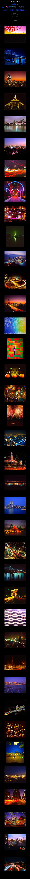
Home (15, 3)
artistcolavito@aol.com (15, 14)
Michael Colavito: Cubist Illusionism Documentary (15, 9)
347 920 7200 (15, 16)
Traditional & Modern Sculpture (20, 10)
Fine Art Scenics (24, 7)
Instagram (8, 6)
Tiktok (14, 6)
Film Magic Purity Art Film (8, 10)
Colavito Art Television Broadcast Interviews (11, 7)
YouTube (21, 6)
